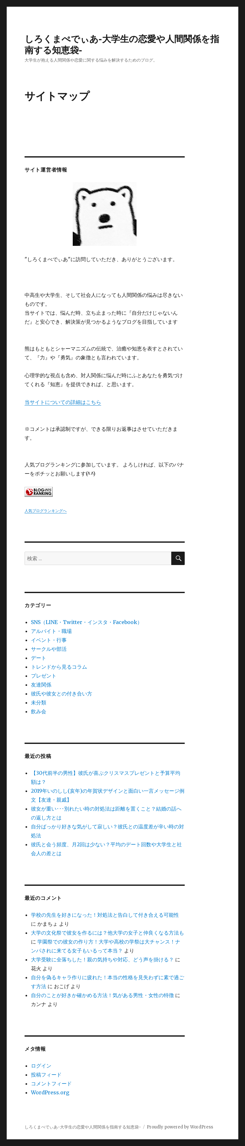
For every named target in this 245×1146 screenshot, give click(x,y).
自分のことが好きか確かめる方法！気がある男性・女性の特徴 (102, 995)
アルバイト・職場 (51, 631)
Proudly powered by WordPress (180, 1127)
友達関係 (41, 684)
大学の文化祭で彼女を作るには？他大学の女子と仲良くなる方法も (107, 932)
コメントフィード (51, 1083)
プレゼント (43, 675)
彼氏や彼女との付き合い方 (61, 693)
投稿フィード (46, 1074)
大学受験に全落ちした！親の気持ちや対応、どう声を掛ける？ (102, 959)
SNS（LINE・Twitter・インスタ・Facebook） (86, 622)
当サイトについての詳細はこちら (63, 402)
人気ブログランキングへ (46, 510)
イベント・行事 (49, 640)
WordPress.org (50, 1092)
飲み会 (38, 711)
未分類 (38, 702)
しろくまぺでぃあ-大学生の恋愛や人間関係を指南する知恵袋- (83, 1127)
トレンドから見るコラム (59, 667)
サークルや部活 (49, 649)
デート (38, 658)
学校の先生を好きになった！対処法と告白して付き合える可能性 (105, 915)
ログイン (41, 1065)
